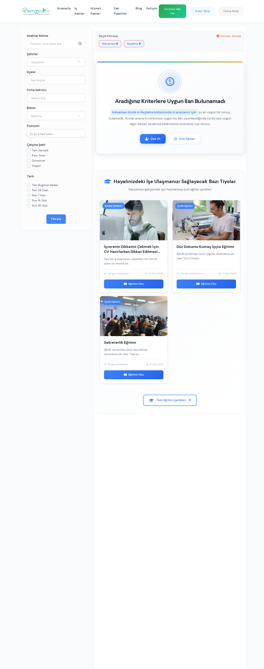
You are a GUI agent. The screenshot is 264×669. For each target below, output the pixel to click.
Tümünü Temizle (229, 36)
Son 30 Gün (39, 206)
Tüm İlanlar (186, 139)
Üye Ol (151, 139)
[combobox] (56, 60)
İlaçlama (134, 43)
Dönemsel (38, 161)
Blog (139, 8)
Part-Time (38, 156)
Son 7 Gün (38, 196)
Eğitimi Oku (133, 285)
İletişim (151, 8)
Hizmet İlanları (96, 11)
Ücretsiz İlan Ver (172, 11)
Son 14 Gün (39, 201)
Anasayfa (63, 8)
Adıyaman (110, 43)
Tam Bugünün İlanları (45, 186)
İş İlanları (79, 11)
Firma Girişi (231, 11)
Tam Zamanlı (40, 150)
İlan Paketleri (120, 11)
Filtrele (56, 220)
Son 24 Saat (40, 191)
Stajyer (36, 166)
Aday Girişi (202, 11)
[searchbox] (57, 133)
